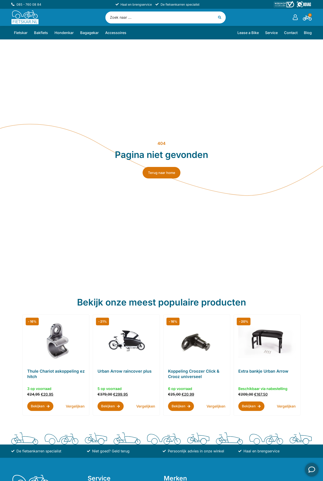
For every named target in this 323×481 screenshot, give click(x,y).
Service (271, 33)
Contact (291, 33)
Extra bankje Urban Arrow (263, 371)
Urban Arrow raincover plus (125, 371)
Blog (308, 33)
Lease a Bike (248, 33)
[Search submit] (220, 17)
